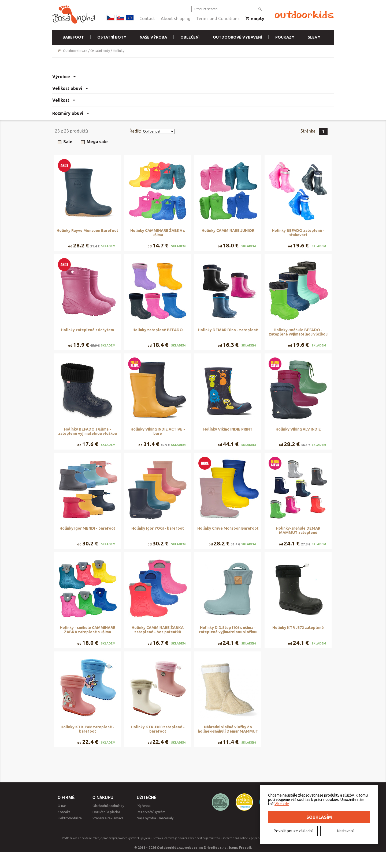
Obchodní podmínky (108, 806)
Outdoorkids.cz (75, 50)
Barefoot (73, 37)
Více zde (281, 804)
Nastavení (345, 831)
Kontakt (64, 812)
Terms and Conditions (218, 18)
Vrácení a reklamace (108, 818)
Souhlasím (319, 817)
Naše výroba (153, 37)
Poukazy (284, 37)
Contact (147, 18)
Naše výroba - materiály (155, 818)
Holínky (118, 50)
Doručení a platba (106, 812)
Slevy (314, 37)
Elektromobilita (70, 818)
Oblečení (189, 37)
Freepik (245, 847)
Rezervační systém (151, 812)
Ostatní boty (111, 37)
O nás (62, 806)
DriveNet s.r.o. (215, 847)
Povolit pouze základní (293, 831)
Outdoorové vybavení (237, 37)
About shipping (175, 18)
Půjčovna (144, 806)
